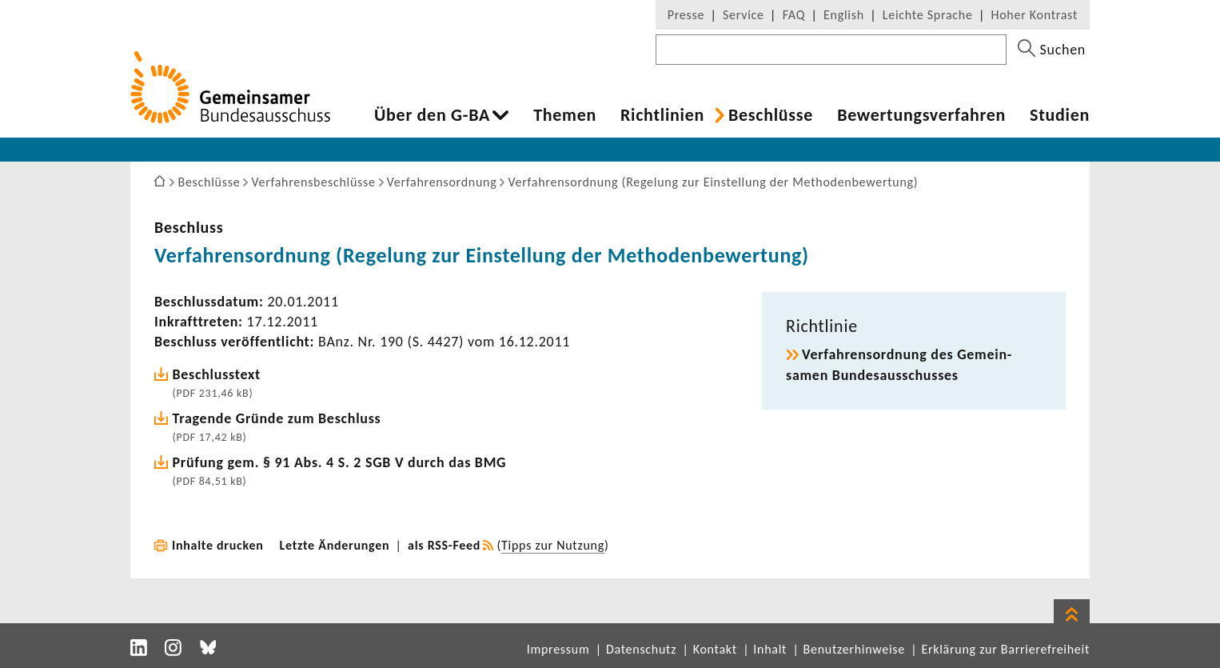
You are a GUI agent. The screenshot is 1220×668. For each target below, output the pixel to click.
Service (743, 14)
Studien (1060, 115)
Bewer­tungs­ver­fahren (921, 115)
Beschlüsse (770, 115)
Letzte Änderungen (335, 545)
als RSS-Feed (444, 545)
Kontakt (715, 649)
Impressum (558, 649)
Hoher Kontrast (1034, 14)
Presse (686, 14)
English (843, 14)
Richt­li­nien (662, 115)
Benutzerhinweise (854, 649)
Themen (564, 115)
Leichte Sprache (928, 14)
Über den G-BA (432, 115)
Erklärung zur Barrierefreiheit (1005, 649)
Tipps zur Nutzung (552, 545)
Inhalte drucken (218, 545)
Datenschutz (641, 649)
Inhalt (770, 649)
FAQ (794, 14)
